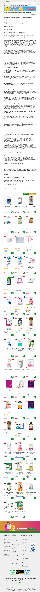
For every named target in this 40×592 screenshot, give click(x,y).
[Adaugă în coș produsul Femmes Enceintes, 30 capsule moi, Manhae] (35, 397)
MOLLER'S (5, 290)
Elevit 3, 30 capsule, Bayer (9, 266)
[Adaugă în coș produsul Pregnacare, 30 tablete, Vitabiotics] (12, 479)
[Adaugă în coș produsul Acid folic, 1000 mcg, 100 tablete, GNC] (12, 314)
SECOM (27, 311)
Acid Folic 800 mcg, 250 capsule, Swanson (20, 411)
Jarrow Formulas (28, 312)
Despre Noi (14, 537)
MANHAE (27, 394)
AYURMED (27, 456)
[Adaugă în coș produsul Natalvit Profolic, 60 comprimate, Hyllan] (35, 293)
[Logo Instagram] (20, 582)
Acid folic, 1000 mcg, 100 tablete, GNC (9, 307)
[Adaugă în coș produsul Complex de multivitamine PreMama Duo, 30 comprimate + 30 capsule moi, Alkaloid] (12, 335)
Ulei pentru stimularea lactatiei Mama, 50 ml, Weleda (9, 411)
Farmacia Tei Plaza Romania (24, 540)
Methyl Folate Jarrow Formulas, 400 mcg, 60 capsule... (31, 307)
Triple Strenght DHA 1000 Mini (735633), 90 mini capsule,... (9, 207)
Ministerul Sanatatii (15, 555)
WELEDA (5, 415)
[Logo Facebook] (17, 582)
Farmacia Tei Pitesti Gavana (24, 559)
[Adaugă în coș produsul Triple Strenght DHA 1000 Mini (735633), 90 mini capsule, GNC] (12, 212)
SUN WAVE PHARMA (18, 290)
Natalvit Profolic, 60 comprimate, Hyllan (31, 286)
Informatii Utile (11, 5)
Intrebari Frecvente (7, 551)
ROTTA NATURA (28, 495)
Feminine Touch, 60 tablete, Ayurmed (31, 453)
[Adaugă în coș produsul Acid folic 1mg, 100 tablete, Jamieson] (35, 439)
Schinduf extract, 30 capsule (31, 492)
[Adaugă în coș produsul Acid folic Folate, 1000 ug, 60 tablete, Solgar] (35, 232)
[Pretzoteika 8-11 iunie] (20, 9)
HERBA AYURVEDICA (7, 456)
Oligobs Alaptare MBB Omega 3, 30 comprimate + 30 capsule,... (20, 349)
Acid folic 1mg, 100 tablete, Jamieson (31, 432)
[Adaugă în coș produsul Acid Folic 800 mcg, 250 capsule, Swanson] (24, 418)
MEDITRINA (6, 394)
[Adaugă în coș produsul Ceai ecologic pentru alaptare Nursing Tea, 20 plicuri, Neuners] (24, 479)
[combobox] (20, 3)
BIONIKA (27, 250)
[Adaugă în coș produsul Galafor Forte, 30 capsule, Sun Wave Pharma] (35, 377)
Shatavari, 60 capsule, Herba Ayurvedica (9, 453)
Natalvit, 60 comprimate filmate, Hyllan (9, 246)
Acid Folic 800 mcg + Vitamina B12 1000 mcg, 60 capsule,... (20, 391)
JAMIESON (27, 436)
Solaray (27, 477)
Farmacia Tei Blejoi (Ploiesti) (24, 567)
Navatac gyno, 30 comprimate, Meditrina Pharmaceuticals (9, 391)
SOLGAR (27, 229)
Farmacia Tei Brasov (23, 562)
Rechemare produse (7, 554)
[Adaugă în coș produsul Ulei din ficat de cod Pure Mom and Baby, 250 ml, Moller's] (12, 293)
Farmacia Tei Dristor (23, 543)
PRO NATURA (6, 495)
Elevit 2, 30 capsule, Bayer (20, 266)
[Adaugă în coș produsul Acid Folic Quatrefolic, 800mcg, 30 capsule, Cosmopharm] (24, 439)
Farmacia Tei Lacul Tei (24, 545)
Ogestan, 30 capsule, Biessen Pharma (20, 370)
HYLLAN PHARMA (6, 250)
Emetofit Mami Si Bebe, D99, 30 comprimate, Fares (20, 493)
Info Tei (7, 5)
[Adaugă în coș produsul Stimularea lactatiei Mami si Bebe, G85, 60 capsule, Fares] (24, 459)
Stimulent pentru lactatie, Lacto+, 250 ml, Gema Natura (31, 349)
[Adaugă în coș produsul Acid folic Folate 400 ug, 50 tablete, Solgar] (35, 335)
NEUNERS (16, 476)
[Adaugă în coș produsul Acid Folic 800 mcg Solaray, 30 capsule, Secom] (35, 479)
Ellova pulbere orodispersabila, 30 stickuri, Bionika (31, 246)
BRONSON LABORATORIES (19, 394)
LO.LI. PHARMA (17, 250)
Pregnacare (6, 477)
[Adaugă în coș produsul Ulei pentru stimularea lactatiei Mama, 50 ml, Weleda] (12, 418)
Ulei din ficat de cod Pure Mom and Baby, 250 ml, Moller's (9, 287)
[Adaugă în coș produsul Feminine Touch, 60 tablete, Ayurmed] (35, 459)
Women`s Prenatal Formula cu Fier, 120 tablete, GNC (8, 226)
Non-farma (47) (26, 193)
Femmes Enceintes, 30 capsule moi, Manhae (31, 390)
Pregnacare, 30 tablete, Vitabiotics (9, 473)
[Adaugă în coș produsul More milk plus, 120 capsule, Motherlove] (35, 212)
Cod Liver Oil (6, 291)
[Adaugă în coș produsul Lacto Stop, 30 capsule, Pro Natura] (12, 517)
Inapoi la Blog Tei (6, 15)
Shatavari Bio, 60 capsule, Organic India (20, 328)
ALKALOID (5, 332)
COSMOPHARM (17, 436)
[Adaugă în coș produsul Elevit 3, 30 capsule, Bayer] (12, 273)
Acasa (4, 5)
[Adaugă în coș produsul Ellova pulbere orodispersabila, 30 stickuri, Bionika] (35, 253)
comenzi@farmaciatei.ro (33, 542)
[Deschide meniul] (4, 1)
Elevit (5, 271)
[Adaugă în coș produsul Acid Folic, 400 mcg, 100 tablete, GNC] (12, 356)
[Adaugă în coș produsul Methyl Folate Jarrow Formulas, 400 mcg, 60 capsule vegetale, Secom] (35, 314)
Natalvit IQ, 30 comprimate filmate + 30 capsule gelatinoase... (31, 267)
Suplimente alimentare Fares (19, 457)
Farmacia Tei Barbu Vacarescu (24, 537)
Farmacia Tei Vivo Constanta (24, 548)
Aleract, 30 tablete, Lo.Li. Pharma (20, 246)
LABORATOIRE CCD (18, 353)
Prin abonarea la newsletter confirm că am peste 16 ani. (27, 524)
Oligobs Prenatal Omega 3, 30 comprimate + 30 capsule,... (9, 370)
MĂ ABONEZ (32, 528)
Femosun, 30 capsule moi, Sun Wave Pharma (20, 286)
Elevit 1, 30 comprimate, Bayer (20, 307)
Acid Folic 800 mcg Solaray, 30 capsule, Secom (31, 473)
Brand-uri (5, 553)
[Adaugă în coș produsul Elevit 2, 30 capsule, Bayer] (24, 273)
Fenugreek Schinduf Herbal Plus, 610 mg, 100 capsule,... (20, 226)
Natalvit (5, 251)
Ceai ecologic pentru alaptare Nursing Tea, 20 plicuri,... (20, 473)
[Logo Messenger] (19, 582)
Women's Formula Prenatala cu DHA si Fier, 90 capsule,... (20, 207)
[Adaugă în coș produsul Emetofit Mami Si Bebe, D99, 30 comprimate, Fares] (24, 498)
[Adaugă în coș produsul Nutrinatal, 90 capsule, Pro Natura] (12, 498)
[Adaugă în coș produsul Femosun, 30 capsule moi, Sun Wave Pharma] (24, 293)
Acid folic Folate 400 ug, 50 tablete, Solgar (31, 328)
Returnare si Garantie (7, 550)
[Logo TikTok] (22, 582)
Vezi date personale (28, 525)
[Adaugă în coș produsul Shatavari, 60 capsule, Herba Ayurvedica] (12, 459)
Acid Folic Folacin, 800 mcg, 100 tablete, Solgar (8, 432)
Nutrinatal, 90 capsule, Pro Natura (9, 493)
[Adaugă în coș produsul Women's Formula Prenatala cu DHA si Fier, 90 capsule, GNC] (24, 212)
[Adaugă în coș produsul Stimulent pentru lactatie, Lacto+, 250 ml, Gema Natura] (35, 356)
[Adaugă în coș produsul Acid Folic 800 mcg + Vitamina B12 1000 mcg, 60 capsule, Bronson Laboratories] (24, 397)
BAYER (16, 311)
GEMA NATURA (28, 353)
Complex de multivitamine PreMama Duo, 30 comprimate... (9, 328)
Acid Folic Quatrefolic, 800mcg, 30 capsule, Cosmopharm (20, 432)
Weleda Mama (6, 416)
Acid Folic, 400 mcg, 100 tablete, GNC (9, 349)
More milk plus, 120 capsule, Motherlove (31, 207)
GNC (5, 209)
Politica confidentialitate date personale (15, 544)
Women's (5, 230)
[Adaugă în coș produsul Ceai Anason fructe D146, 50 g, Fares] (24, 517)
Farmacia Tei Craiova (23, 564)
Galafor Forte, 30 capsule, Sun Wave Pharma (31, 370)
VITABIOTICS (6, 476)
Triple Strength (6, 210)
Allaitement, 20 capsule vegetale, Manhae (31, 411)
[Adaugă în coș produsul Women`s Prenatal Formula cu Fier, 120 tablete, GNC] (12, 232)
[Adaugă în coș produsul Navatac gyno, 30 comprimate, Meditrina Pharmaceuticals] (12, 397)
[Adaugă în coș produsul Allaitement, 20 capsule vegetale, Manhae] (35, 418)
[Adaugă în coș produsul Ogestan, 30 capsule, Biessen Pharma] (24, 377)
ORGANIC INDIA (17, 332)
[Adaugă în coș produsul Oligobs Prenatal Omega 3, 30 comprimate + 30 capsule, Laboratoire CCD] (12, 377)
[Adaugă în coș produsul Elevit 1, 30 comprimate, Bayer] (24, 314)
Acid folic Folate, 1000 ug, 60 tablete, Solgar (31, 226)
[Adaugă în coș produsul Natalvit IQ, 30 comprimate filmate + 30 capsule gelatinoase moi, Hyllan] (35, 273)
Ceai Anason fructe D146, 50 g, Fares (20, 512)
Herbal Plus (17, 230)
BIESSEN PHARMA (18, 374)
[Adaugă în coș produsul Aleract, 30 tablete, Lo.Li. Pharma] (24, 253)
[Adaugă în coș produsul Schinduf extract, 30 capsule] (35, 498)
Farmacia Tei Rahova (23, 551)
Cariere (13, 539)
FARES (16, 456)
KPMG (22, 579)
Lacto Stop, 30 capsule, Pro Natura (8, 512)
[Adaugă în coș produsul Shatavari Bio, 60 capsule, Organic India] (24, 335)
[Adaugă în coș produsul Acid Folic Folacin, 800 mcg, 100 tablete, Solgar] (12, 439)
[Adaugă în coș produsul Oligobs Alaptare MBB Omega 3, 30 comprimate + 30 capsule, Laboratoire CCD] (24, 356)
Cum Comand (6, 544)
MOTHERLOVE (28, 209)
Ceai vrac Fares (17, 515)
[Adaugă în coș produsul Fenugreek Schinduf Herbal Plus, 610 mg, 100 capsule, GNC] (24, 232)
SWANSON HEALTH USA (19, 415)
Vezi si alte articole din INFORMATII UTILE (30, 15)
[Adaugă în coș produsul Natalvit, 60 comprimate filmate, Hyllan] (12, 253)
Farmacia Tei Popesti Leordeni (24, 556)
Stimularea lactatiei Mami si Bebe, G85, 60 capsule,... (20, 453)
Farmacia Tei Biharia (23, 554)
